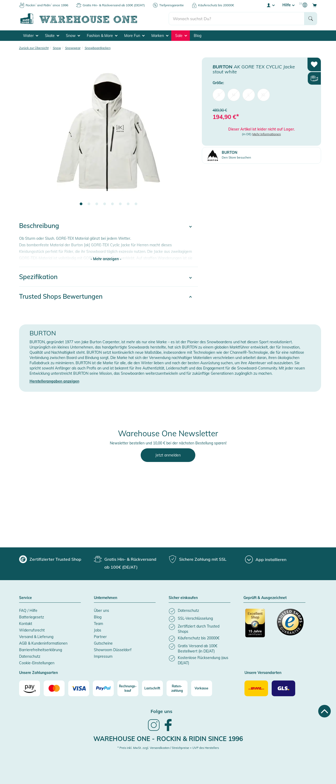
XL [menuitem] (263, 94)
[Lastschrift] (152, 688)
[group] (50, 559)
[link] (153, 730)
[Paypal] (103, 688)
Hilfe (288, 5)
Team (98, 623)
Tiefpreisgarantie (171, 5)
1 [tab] (81, 204)
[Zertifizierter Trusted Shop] (258, 626)
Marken (159, 35)
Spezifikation (38, 277)
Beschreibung (39, 226)
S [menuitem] (219, 94)
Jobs (97, 630)
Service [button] (25, 598)
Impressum (103, 656)
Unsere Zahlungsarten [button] (38, 673)
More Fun (134, 35)
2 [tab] (89, 204)
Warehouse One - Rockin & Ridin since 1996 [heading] (168, 739)
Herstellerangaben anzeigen (54, 381)
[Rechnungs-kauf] (127, 688)
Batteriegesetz (31, 617)
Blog (197, 35)
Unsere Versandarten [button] (262, 673)
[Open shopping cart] (314, 5)
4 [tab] (104, 204)
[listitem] (199, 611)
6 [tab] (120, 204)
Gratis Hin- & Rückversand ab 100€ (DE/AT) (114, 5)
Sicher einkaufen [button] (183, 598)
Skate (52, 35)
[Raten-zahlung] (177, 688)
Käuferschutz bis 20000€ (216, 5)
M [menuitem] (233, 94)
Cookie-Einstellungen (36, 663)
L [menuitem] (249, 94)
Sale (181, 35)
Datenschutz (29, 656)
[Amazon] (29, 688)
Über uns (101, 610)
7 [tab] (128, 204)
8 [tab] (136, 204)
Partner (100, 636)
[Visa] (78, 688)
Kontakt (25, 623)
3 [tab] (96, 204)
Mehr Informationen (266, 134)
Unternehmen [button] (105, 598)
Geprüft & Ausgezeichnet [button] (265, 598)
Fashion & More (102, 35)
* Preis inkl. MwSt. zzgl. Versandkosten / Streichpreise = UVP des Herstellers (168, 748)
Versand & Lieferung (36, 636)
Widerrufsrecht (32, 630)
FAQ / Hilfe (28, 610)
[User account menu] (270, 5)
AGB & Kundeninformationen (43, 643)
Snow (73, 35)
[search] (236, 18)
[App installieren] (265, 559)
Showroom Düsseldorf (113, 649)
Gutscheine (103, 643)
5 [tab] (112, 204)
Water (30, 35)
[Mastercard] (54, 688)
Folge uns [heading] (161, 711)
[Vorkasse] (201, 688)
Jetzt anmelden (168, 455)
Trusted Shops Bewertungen (60, 296)
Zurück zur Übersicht (34, 48)
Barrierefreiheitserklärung (40, 649)
